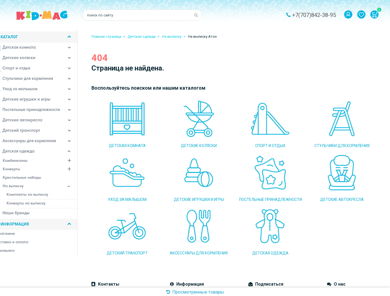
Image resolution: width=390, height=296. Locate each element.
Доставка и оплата (187, 231)
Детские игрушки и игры (32, 101)
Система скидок (184, 256)
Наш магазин (181, 247)
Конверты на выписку (35, 205)
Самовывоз (180, 239)
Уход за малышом (25, 90)
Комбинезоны (50, 162)
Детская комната (25, 49)
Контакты (178, 264)
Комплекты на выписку (37, 196)
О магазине (180, 223)
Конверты (50, 171)
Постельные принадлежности (37, 111)
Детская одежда (24, 153)
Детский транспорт (27, 132)
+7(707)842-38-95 (314, 15)
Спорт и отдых (22, 70)
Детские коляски (24, 59)
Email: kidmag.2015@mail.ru (115, 239)
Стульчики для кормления (33, 80)
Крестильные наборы (32, 179)
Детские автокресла (28, 122)
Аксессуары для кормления (35, 142)
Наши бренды (21, 215)
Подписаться (265, 234)
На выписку (50, 188)
